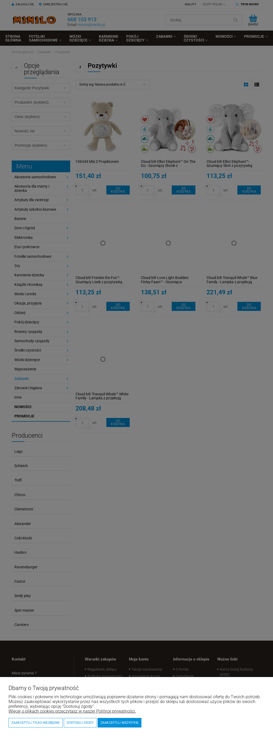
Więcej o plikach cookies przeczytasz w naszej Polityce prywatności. (72, 711)
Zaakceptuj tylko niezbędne (35, 723)
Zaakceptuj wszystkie (119, 723)
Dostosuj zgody (80, 723)
